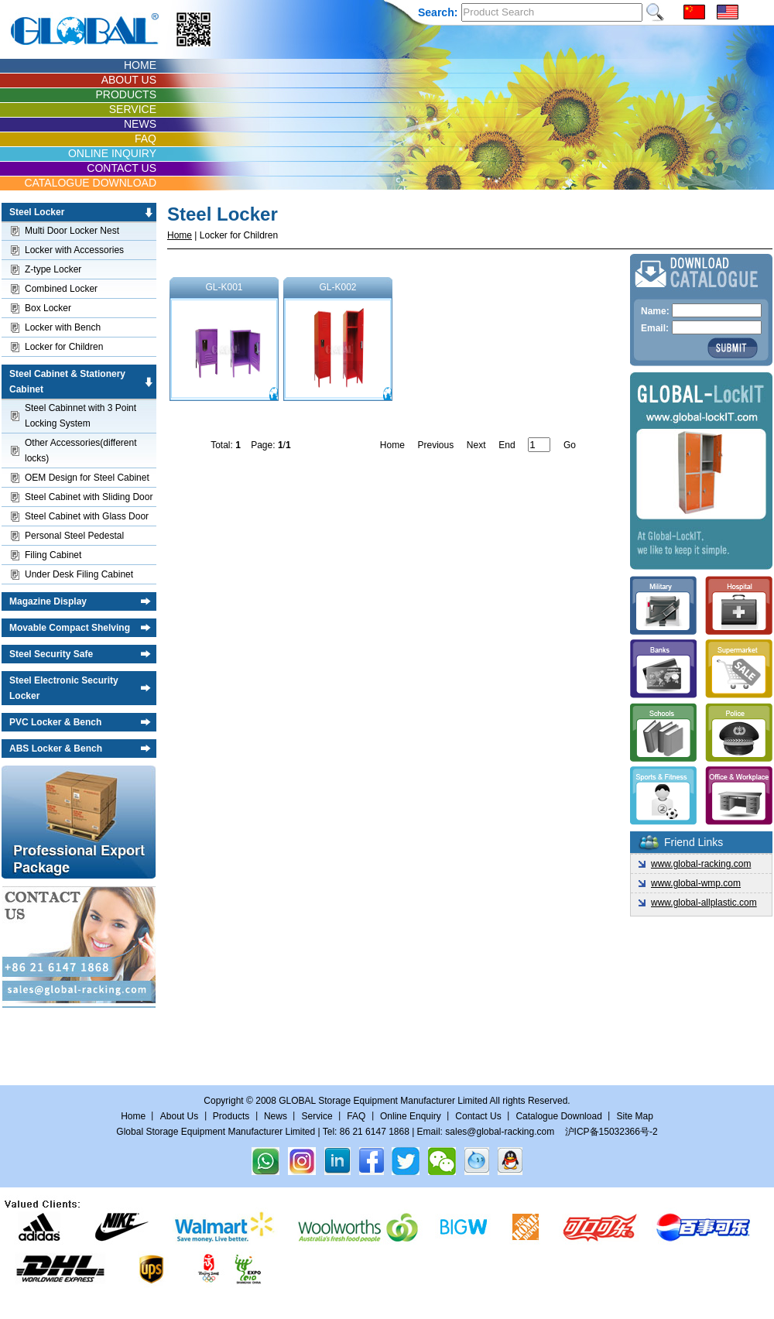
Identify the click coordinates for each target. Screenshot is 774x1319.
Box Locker (48, 308)
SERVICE (132, 109)
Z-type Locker (53, 269)
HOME (140, 65)
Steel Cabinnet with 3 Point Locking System (80, 416)
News (275, 1116)
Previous (435, 445)
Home (179, 235)
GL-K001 (224, 341)
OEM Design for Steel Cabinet (87, 477)
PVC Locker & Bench (55, 722)
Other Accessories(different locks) (81, 450)
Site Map (634, 1116)
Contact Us (479, 1116)
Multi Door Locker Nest (72, 230)
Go (569, 445)
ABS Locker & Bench (55, 748)
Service (317, 1116)
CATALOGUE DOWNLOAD (90, 182)
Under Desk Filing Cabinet (79, 574)
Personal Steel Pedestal (74, 535)
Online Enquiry (410, 1116)
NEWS (140, 124)
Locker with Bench (63, 327)
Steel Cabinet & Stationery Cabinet (67, 381)
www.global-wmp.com (696, 883)
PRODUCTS (125, 94)
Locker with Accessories (74, 250)
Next (476, 445)
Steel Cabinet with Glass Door (87, 516)
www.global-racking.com (701, 863)
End (506, 445)
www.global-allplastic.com (704, 902)
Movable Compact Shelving (69, 627)
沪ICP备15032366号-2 (611, 1131)
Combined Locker (61, 288)
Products (231, 1116)
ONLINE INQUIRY (112, 153)
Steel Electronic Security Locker (63, 688)
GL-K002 (337, 341)
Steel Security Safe (51, 654)
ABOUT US (128, 80)
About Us (179, 1116)
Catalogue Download (558, 1116)
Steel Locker (36, 212)
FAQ (145, 138)
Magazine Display (48, 601)
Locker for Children (64, 346)
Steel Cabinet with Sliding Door (88, 497)
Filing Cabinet (53, 555)
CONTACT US (121, 168)
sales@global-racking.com (499, 1131)
